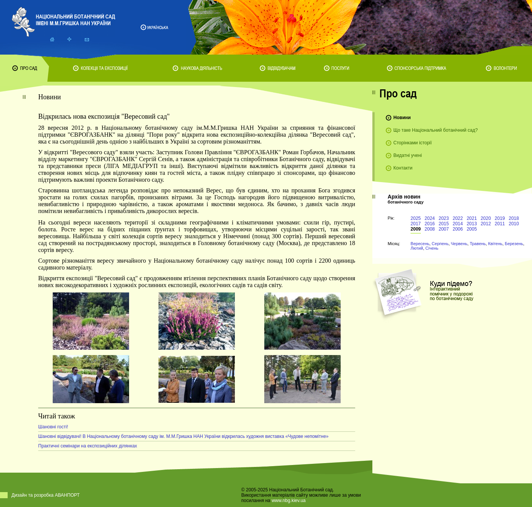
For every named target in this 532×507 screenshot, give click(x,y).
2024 (430, 218)
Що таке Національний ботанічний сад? (435, 130)
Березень (514, 243)
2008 (430, 229)
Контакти (402, 168)
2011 (500, 223)
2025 (416, 218)
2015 (444, 223)
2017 (416, 223)
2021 (472, 218)
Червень (459, 243)
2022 (458, 218)
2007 (444, 229)
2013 (472, 223)
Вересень (420, 243)
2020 (486, 218)
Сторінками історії (412, 142)
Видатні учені (407, 155)
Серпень (440, 243)
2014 (458, 223)
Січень (431, 248)
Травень (478, 243)
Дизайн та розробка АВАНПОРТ (45, 495)
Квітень (495, 243)
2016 (430, 223)
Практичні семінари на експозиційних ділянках (87, 446)
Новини (402, 117)
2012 (486, 223)
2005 (472, 229)
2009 (416, 229)
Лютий (417, 248)
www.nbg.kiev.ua (289, 500)
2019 (500, 218)
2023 (444, 218)
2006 (458, 229)
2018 (514, 218)
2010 (514, 223)
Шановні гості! (53, 426)
